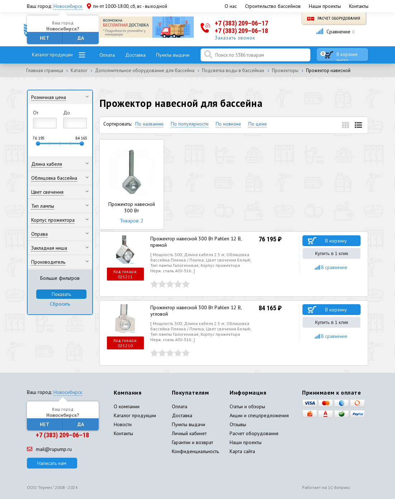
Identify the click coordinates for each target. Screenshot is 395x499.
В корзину (336, 240)
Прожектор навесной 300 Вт (131, 184)
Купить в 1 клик (331, 253)
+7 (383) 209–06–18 (241, 30)
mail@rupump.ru (49, 449)
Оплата (107, 55)
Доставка (135, 55)
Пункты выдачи (172, 55)
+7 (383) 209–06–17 (241, 23)
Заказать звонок (235, 37)
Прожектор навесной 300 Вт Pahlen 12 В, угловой (195, 310)
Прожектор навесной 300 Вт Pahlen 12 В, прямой (195, 241)
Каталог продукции (52, 55)
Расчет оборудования (333, 18)
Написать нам (51, 463)
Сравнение (335, 31)
